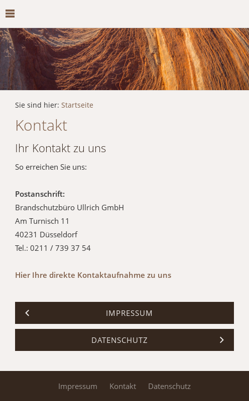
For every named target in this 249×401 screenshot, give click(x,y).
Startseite (77, 105)
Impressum (77, 386)
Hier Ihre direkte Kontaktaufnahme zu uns (93, 275)
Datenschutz (169, 386)
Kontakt (122, 386)
